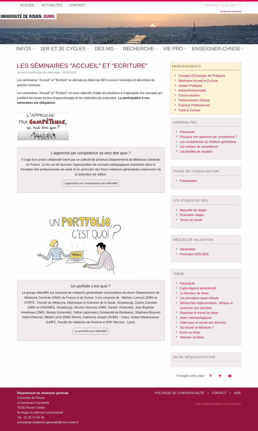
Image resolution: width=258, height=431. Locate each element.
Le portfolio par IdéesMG (91, 331)
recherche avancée (230, 11)
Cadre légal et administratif (198, 288)
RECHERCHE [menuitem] (138, 48)
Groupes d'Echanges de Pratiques (202, 75)
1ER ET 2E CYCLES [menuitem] (63, 48)
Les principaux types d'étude (199, 298)
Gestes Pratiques (190, 85)
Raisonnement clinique (194, 100)
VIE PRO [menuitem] (173, 48)
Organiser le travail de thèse (199, 312)
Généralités (188, 249)
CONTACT (219, 393)
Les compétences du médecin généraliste (208, 141)
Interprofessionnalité (192, 90)
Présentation (188, 180)
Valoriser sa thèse (192, 337)
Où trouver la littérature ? (197, 327)
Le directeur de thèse (194, 293)
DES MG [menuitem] (104, 48)
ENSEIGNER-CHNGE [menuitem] (216, 48)
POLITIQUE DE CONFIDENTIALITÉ (179, 393)
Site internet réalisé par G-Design (218, 404)
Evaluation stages (192, 215)
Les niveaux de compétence (199, 146)
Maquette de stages (193, 210)
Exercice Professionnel (194, 105)
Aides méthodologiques (196, 317)
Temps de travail (191, 220)
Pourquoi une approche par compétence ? (208, 136)
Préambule (187, 132)
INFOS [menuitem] (23, 48)
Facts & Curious (189, 110)
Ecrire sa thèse (190, 332)
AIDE (237, 393)
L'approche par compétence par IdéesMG (91, 183)
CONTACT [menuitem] (77, 5)
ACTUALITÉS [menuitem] (52, 5)
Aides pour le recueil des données (203, 322)
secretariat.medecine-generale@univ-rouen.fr (48, 422)
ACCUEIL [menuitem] (27, 5)
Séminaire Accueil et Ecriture (198, 80)
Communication (189, 95)
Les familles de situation (196, 151)
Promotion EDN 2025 (194, 254)
